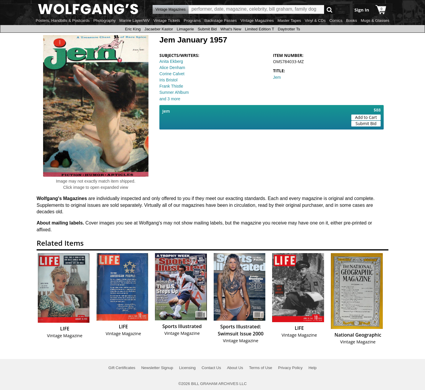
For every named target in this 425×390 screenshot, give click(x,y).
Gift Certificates (121, 368)
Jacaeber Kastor (158, 29)
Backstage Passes (221, 20)
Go (329, 9)
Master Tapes (289, 20)
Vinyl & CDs (315, 20)
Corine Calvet (171, 73)
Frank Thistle (171, 86)
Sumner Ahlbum (174, 92)
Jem (277, 77)
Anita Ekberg (171, 61)
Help (312, 368)
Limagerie (185, 29)
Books (351, 20)
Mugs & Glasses (375, 20)
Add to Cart (366, 117)
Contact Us (211, 368)
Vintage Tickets (166, 20)
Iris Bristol (168, 80)
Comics (335, 20)
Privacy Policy (290, 368)
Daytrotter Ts (289, 29)
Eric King (132, 29)
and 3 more (169, 98)
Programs (192, 20)
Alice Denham (172, 67)
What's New (230, 29)
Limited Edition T (259, 29)
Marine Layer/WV (134, 20)
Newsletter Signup (157, 368)
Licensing (187, 368)
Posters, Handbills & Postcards (63, 20)
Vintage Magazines (257, 20)
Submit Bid (207, 29)
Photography (104, 20)
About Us (235, 368)
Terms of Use (260, 368)
